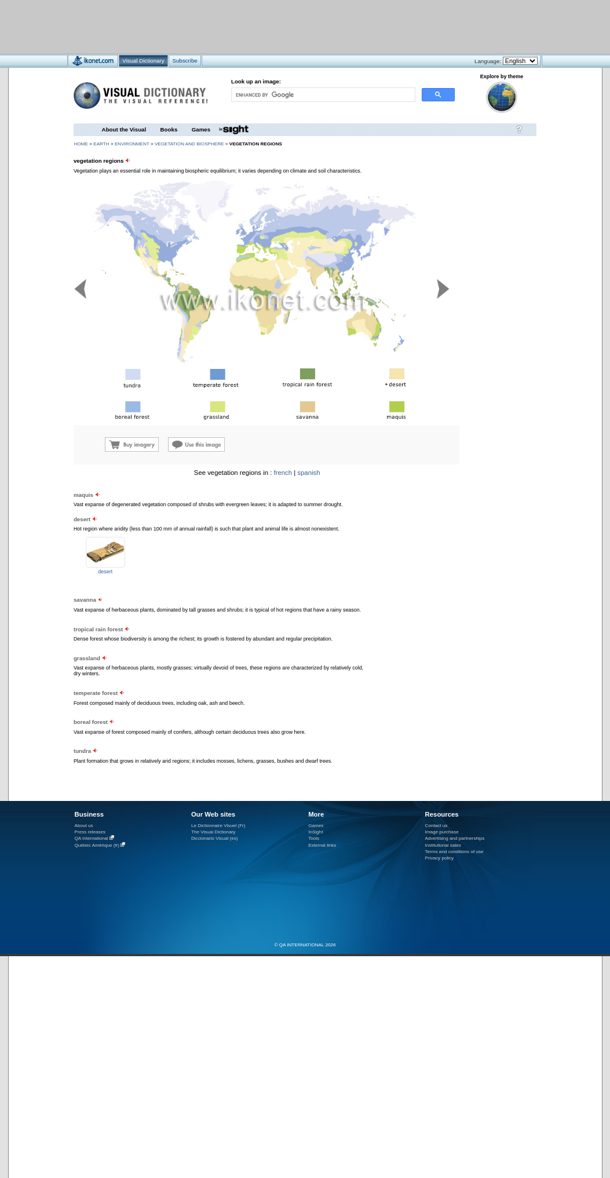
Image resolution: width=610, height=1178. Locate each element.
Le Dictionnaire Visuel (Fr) (218, 825)
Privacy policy (439, 858)
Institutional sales (443, 845)
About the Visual (124, 129)
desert (105, 572)
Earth (101, 144)
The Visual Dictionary (213, 832)
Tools (313, 838)
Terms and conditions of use (454, 851)
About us (84, 825)
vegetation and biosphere (189, 144)
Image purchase (442, 832)
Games (201, 129)
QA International (91, 838)
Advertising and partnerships (455, 838)
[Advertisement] (271, 26)
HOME (81, 144)
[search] (322, 94)
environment (132, 144)
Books (169, 129)
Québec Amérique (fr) (97, 845)
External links (322, 845)
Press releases (90, 832)
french (282, 472)
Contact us (436, 825)
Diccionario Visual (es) (214, 838)
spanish (308, 472)
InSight (315, 832)
